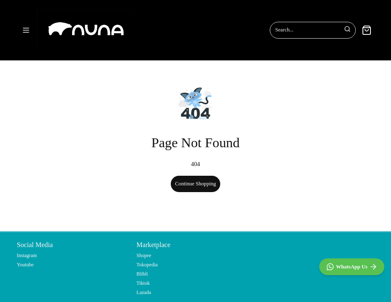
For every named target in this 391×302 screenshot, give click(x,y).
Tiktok (143, 283)
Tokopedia (146, 265)
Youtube (25, 265)
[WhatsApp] (351, 266)
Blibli (142, 274)
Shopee (143, 255)
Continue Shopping (195, 175)
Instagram (27, 255)
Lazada (143, 292)
